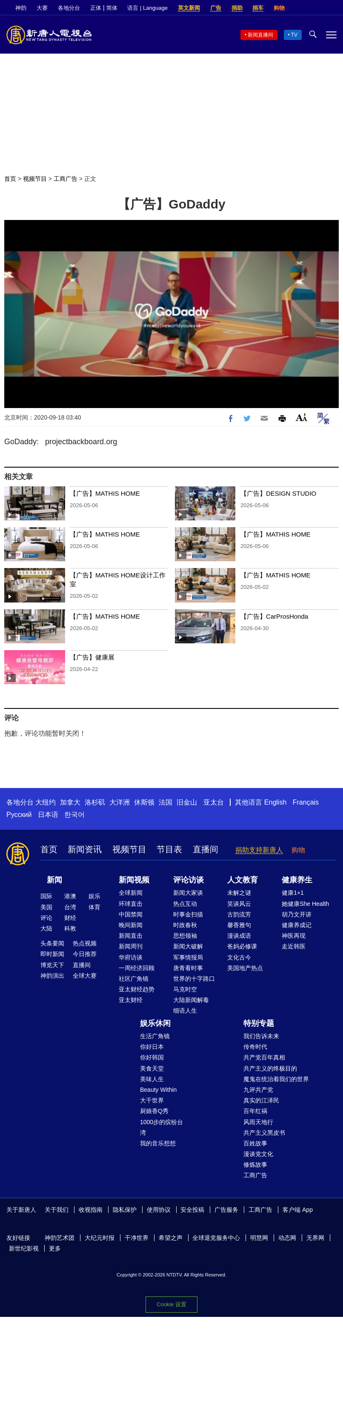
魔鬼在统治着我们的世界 (276, 1079)
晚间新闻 (131, 925)
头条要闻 (52, 943)
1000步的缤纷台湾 (161, 1127)
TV (294, 35)
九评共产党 (258, 1089)
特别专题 (258, 1023)
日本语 (48, 814)
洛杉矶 (95, 802)
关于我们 (57, 1209)
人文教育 (242, 880)
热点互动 (185, 903)
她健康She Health (305, 903)
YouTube (332, 8)
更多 (55, 1248)
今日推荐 (85, 954)
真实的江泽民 (261, 1100)
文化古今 (239, 957)
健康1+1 (293, 892)
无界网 (315, 1237)
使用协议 (159, 1209)
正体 (95, 8)
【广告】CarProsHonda (274, 616)
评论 (46, 917)
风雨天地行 (258, 1122)
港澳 (70, 896)
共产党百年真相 (264, 1057)
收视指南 (91, 1209)
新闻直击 (131, 935)
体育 (94, 907)
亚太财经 (131, 999)
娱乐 (94, 896)
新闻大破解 (188, 946)
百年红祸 (255, 1111)
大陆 (46, 928)
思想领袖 (185, 935)
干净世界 (137, 1237)
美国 (46, 907)
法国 (165, 802)
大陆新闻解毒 (191, 999)
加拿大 (70, 802)
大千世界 (152, 1100)
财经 (70, 917)
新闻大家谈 (188, 892)
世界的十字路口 (194, 978)
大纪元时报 (99, 1237)
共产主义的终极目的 (270, 1068)
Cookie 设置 (171, 1304)
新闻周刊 (131, 946)
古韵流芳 (239, 914)
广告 (215, 8)
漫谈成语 (239, 935)
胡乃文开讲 (297, 914)
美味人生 (152, 1079)
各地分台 (69, 8)
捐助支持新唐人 (259, 850)
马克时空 (185, 989)
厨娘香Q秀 (154, 1111)
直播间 (205, 849)
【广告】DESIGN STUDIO (278, 493)
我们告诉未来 (261, 1036)
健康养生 (297, 880)
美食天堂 (152, 1068)
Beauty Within (158, 1089)
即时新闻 (52, 954)
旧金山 (187, 802)
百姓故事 (255, 1143)
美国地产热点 (245, 968)
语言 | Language (147, 8)
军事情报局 (188, 957)
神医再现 (294, 935)
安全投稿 (192, 1209)
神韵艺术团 (59, 1237)
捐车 (257, 8)
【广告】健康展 (92, 657)
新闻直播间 (260, 35)
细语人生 (185, 1010)
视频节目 (35, 178)
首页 (10, 178)
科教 (70, 928)
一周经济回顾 (136, 968)
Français (306, 802)
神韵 (20, 8)
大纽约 (45, 802)
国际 (46, 896)
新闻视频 (134, 880)
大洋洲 (119, 802)
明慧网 (259, 1237)
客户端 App (298, 1209)
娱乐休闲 (155, 1023)
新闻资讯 (85, 849)
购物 (279, 8)
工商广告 (65, 178)
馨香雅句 (239, 925)
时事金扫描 (188, 914)
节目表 (169, 849)
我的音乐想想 (158, 1143)
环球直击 (131, 903)
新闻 (54, 880)
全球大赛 (85, 975)
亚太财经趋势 (136, 989)
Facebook (303, 8)
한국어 (74, 814)
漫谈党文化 (258, 1154)
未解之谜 (239, 892)
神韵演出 (52, 975)
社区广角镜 (134, 978)
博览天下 (52, 965)
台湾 (70, 907)
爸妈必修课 (242, 946)
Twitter (318, 8)
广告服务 (226, 1209)
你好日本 (152, 1046)
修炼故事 (255, 1164)
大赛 (42, 8)
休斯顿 (144, 802)
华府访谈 (131, 957)
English (275, 802)
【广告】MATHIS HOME (106, 493)
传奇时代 (255, 1046)
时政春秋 (185, 925)
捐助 (237, 8)
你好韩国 (152, 1057)
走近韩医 (294, 946)
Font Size (301, 417)
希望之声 (171, 1237)
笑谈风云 (239, 903)
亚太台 (213, 802)
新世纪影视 (24, 1248)
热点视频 (85, 943)
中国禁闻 (131, 914)
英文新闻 (189, 8)
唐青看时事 (188, 968)
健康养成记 (297, 925)
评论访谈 (188, 880)
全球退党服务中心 (216, 1237)
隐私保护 (125, 1209)
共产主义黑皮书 (264, 1132)
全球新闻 (131, 892)
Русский (18, 814)
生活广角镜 (155, 1036)
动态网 (287, 1237)
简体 (111, 8)
